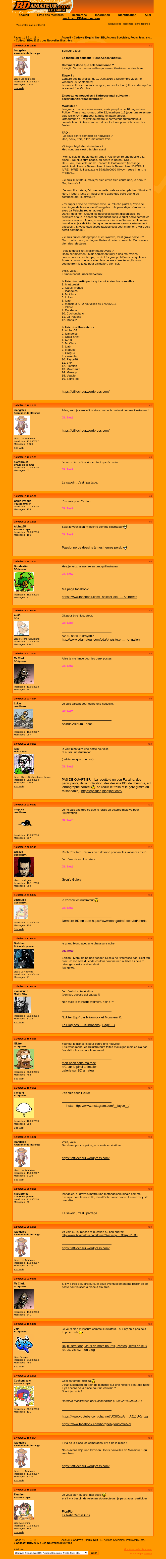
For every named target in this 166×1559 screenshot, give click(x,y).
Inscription (102, 14)
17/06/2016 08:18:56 (25, 1375)
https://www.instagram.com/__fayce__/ (101, 1106)
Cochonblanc (22, 1380)
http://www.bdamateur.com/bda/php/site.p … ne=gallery (101, 639)
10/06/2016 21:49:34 (25, 698)
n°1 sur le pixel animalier (79, 1067)
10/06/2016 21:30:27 (25, 653)
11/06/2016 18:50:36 (25, 1038)
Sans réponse (142, 23)
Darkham (19, 943)
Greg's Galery (71, 879)
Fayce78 (19, 1092)
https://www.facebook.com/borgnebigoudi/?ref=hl (96, 1424)
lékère (18, 1043)
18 (34, 37)
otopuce (19, 809)
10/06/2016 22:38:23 (25, 743)
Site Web (19, 88)
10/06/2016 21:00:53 (25, 610)
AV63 (17, 615)
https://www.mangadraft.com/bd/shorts (119, 921)
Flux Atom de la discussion (138, 1549)
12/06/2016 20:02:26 (25, 1188)
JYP (16, 1328)
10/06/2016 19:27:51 (25, 457)
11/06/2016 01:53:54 (25, 895)
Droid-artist (21, 566)
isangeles (20, 50)
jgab (16, 748)
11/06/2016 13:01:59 (25, 986)
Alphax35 (20, 526)
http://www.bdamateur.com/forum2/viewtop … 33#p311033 (99, 1235)
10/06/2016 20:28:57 (25, 561)
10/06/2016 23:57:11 (25, 847)
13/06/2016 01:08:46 (25, 1278)
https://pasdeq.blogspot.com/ (101, 791)
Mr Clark (19, 658)
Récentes (128, 23)
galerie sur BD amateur (78, 1070)
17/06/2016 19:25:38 (25, 1489)
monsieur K (21, 991)
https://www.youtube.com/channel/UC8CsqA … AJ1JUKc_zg (105, 1416)
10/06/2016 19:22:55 (25, 405)
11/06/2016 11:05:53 (25, 938)
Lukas (18, 703)
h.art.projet (21, 461)
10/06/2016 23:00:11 (25, 804)
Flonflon (19, 1494)
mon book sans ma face (79, 1063)
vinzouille (20, 899)
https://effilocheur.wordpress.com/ (86, 391)
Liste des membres (50, 14)
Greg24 (18, 851)
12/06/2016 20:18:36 (25, 1226)
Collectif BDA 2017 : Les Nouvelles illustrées (44, 40)
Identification (127, 14)
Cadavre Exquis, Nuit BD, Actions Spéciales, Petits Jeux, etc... (113, 37)
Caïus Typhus (22, 500)
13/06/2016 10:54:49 (25, 1323)
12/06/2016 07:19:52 (25, 1137)
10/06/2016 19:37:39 (25, 496)
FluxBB (148, 1553)
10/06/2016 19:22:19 (25, 45)
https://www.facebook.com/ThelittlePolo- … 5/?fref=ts (99, 597)
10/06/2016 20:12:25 (25, 521)
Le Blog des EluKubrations (81, 1025)
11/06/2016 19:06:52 (25, 1087)
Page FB (108, 1025)
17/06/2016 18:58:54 (25, 1437)
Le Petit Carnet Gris (76, 1515)
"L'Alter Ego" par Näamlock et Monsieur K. (92, 1017)
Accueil (23, 14)
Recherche (79, 14)
